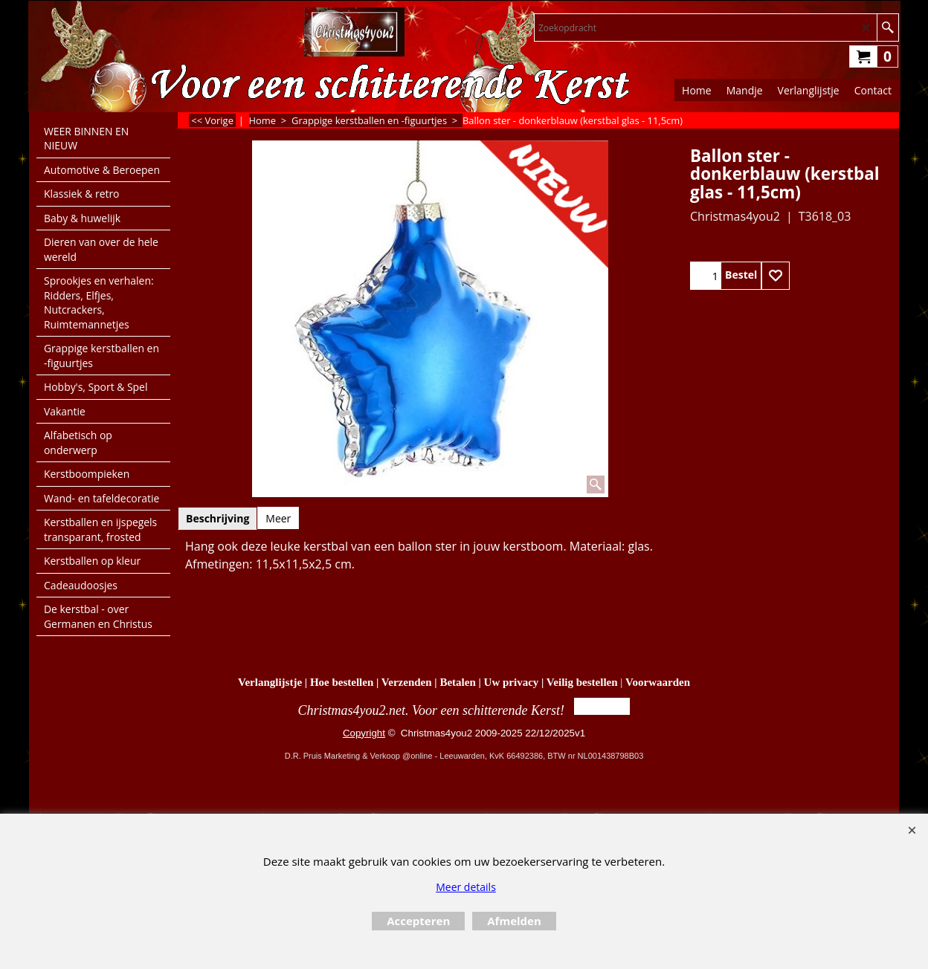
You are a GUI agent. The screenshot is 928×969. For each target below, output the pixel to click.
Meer (278, 518)
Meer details (466, 887)
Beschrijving (217, 518)
